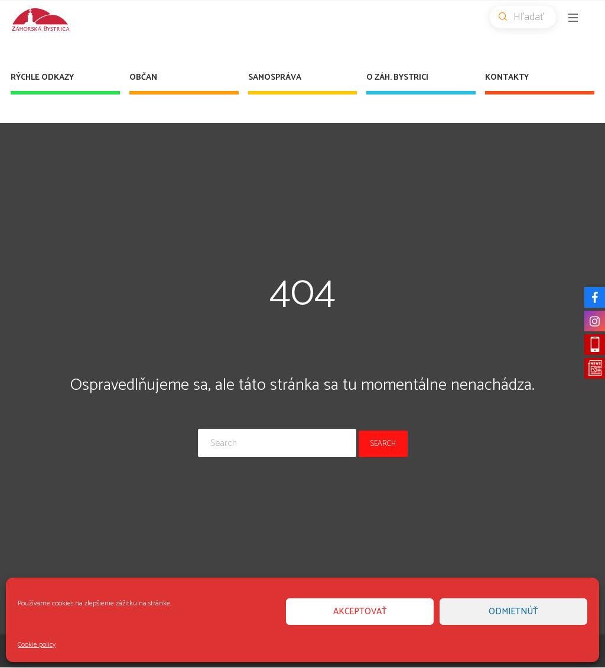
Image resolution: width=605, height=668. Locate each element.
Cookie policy (37, 644)
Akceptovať (360, 611)
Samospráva (274, 77)
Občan (143, 77)
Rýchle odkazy (42, 77)
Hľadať (527, 17)
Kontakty (507, 77)
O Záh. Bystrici (397, 77)
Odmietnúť (513, 611)
